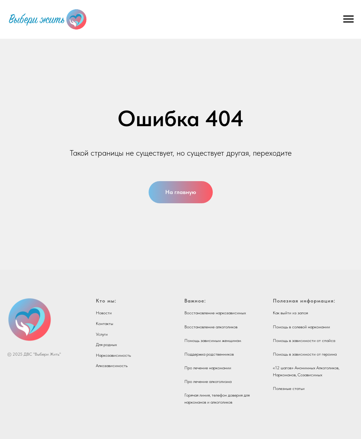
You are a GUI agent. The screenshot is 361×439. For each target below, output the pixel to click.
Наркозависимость (113, 355)
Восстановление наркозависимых (215, 312)
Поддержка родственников (209, 354)
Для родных (106, 344)
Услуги (102, 334)
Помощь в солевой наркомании (301, 326)
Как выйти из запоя (290, 312)
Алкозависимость (112, 365)
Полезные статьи (289, 388)
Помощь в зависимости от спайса (304, 340)
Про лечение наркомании (207, 367)
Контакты (104, 323)
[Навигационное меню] (348, 19)
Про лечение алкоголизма (208, 381)
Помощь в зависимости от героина (305, 354)
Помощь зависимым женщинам (212, 340)
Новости (104, 312)
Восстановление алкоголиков (210, 326)
